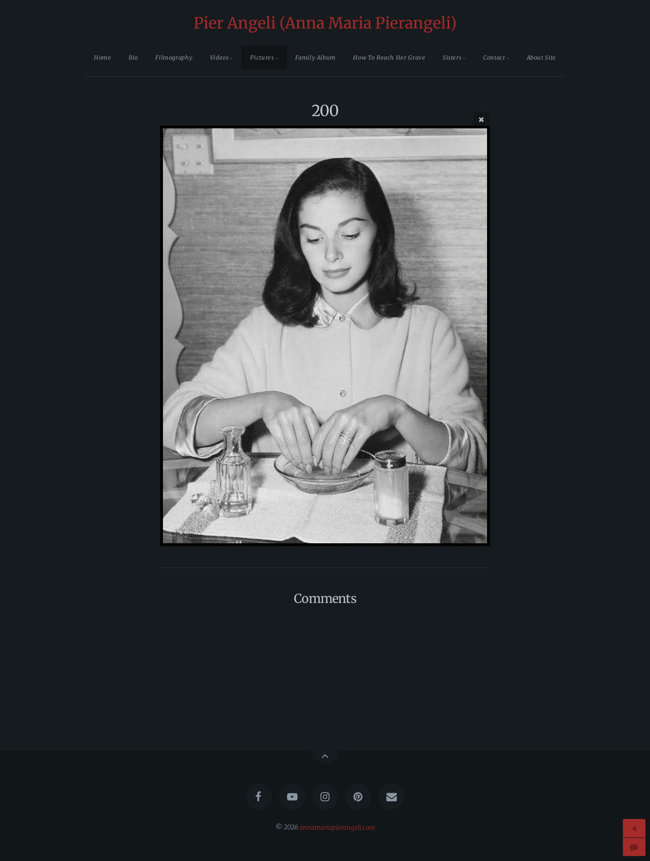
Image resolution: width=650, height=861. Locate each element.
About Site (541, 57)
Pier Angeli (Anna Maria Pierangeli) (325, 23)
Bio (133, 57)
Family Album (315, 57)
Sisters (452, 57)
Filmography (173, 57)
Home (102, 57)
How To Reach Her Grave (389, 57)
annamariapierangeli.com (337, 827)
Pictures (262, 57)
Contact (494, 57)
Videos (219, 57)
